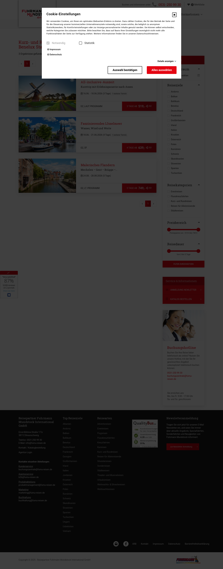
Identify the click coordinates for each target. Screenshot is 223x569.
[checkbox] (48, 43)
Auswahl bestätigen (125, 70)
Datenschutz (54, 54)
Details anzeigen (165, 61)
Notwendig (55, 43)
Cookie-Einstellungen (63, 14)
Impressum (54, 49)
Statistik (86, 43)
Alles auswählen (161, 70)
